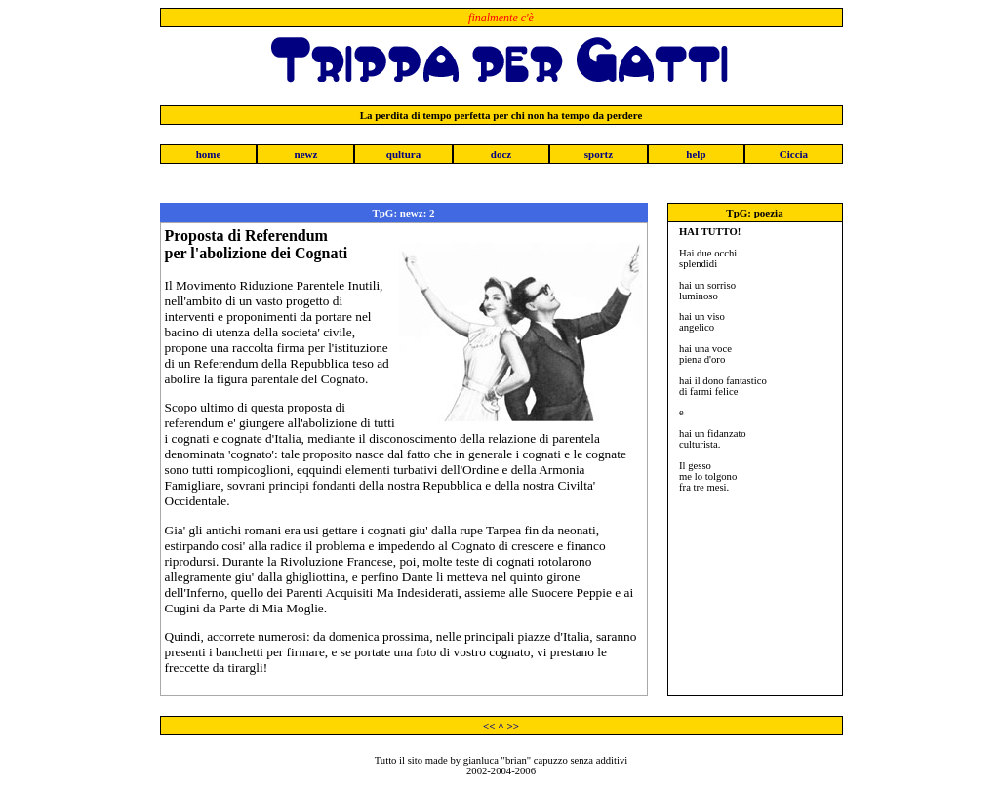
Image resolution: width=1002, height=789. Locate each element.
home (208, 154)
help (695, 154)
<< (489, 725)
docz (501, 154)
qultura (403, 154)
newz (306, 154)
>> (512, 725)
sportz (598, 154)
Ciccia (794, 154)
